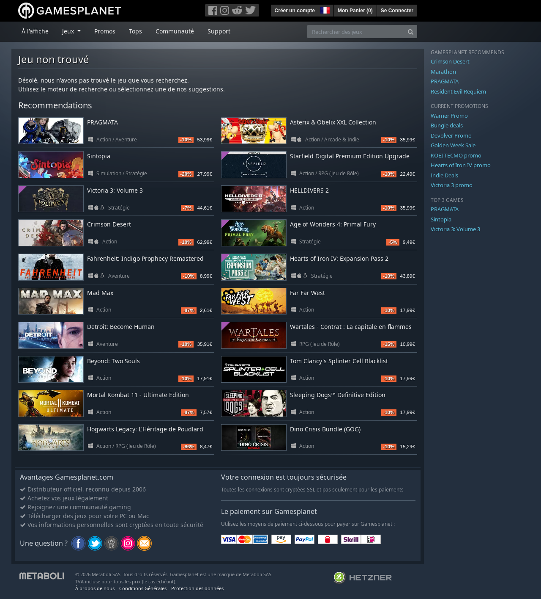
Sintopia (98, 156)
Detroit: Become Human (121, 327)
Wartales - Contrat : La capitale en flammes (351, 327)
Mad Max (100, 293)
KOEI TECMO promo (456, 155)
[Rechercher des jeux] (355, 31)
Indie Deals (444, 175)
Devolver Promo (451, 135)
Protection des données (197, 588)
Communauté (175, 31)
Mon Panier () (355, 11)
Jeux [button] (69, 31)
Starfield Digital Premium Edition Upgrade (350, 156)
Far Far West (307, 293)
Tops (135, 31)
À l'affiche (35, 31)
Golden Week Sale (453, 145)
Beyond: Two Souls (113, 361)
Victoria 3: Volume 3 (115, 190)
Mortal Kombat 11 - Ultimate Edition (138, 395)
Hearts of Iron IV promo (461, 165)
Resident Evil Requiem (458, 91)
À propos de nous (95, 588)
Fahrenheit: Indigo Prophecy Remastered (145, 258)
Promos (104, 31)
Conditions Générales (143, 588)
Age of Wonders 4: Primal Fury (333, 224)
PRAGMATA (102, 122)
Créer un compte (295, 11)
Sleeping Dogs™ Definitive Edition (337, 395)
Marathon (443, 71)
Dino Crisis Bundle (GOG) (325, 429)
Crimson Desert (109, 224)
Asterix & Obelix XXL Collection (333, 122)
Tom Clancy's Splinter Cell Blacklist (339, 361)
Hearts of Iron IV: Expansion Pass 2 (339, 258)
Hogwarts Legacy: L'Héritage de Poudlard (145, 429)
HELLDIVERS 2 (309, 190)
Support (219, 31)
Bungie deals (447, 125)
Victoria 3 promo (452, 185)
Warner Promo (449, 115)
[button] (324, 9)
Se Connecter (397, 11)
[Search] (410, 31)
